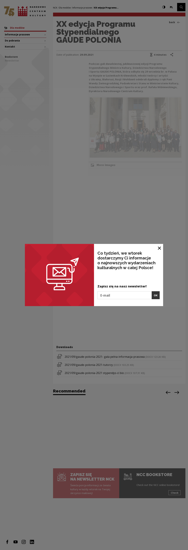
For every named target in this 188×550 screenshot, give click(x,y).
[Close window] (159, 248)
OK (156, 295)
